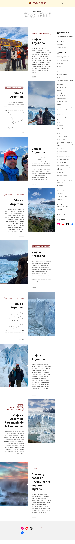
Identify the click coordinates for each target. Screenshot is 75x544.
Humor (59, 120)
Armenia (59, 66)
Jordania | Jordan (62, 136)
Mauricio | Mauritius (63, 159)
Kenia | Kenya (61, 139)
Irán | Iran (60, 128)
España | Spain (61, 95)
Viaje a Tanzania (62, 47)
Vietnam (59, 209)
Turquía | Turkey (62, 196)
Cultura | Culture (62, 87)
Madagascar (60, 148)
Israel (59, 131)
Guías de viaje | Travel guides (65, 117)
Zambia (59, 212)
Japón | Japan (61, 134)
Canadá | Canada (62, 74)
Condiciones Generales (45, 531)
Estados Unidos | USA (63, 98)
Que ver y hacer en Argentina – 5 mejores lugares (40, 485)
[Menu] (62, 3)
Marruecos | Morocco (63, 156)
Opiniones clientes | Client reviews (41, 33)
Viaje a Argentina (39, 41)
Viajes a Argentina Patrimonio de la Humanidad (15, 422)
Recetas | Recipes (62, 175)
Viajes (59, 202)
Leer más (34, 76)
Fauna (59, 104)
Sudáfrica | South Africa (63, 188)
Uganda (59, 199)
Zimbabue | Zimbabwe (63, 215)
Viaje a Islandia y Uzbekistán (65, 36)
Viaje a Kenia (60, 44)
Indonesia (60, 125)
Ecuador (59, 90)
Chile (58, 77)
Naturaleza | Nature (63, 165)
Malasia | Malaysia (62, 151)
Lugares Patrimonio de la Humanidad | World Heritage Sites (14, 408)
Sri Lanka (60, 185)
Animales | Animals (62, 60)
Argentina (20, 405)
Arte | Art (60, 69)
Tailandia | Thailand (62, 190)
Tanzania (60, 193)
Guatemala (60, 114)
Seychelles (60, 178)
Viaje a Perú (60, 41)
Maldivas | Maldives (62, 154)
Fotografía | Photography (64, 107)
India (58, 122)
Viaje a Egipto (61, 39)
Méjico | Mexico (61, 162)
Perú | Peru (60, 172)
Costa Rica (60, 84)
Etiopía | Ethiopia (62, 101)
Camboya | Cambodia (63, 71)
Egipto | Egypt (61, 93)
